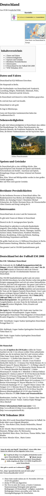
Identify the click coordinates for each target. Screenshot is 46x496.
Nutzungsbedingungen (13, 493)
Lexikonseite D (21, 467)
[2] (16, 408)
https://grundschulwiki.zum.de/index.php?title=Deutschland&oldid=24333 (17, 472)
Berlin (25, 237)
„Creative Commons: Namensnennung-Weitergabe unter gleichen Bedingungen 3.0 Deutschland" (23, 487)
